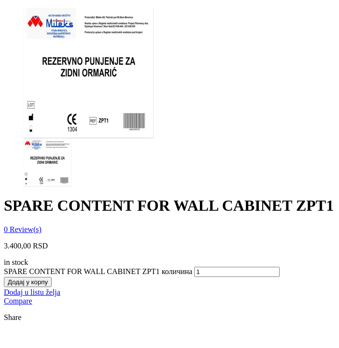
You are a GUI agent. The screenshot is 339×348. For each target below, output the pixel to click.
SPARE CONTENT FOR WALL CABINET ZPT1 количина (98, 271)
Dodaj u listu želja (32, 292)
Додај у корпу (28, 282)
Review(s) (23, 229)
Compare (18, 301)
